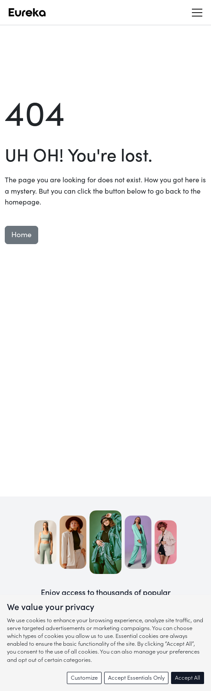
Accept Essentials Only (136, 677)
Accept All (187, 677)
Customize (84, 677)
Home (21, 234)
